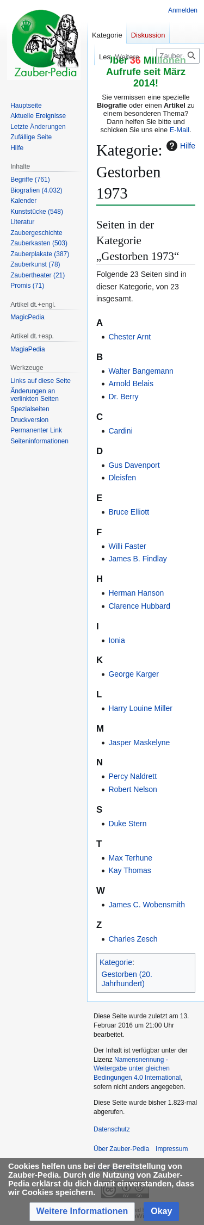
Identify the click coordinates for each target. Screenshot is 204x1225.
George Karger (133, 674)
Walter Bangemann (140, 371)
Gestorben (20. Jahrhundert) (127, 979)
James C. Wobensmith (146, 904)
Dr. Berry (123, 396)
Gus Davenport (133, 465)
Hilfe (179, 145)
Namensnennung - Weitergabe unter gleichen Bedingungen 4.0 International (137, 1069)
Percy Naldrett (132, 776)
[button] (82, 1211)
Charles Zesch (132, 939)
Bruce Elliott (128, 512)
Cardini (120, 430)
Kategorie (116, 962)
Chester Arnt (129, 336)
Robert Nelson (132, 789)
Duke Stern (127, 823)
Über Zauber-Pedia (121, 1149)
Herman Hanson (136, 593)
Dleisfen (122, 477)
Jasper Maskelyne (139, 742)
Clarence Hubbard (139, 606)
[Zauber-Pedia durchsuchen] (178, 56)
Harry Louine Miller (140, 708)
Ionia (116, 640)
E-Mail (179, 130)
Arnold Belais (130, 383)
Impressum (172, 1149)
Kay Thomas (129, 870)
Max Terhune (130, 857)
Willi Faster (127, 546)
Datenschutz (112, 1129)
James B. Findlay (137, 558)
